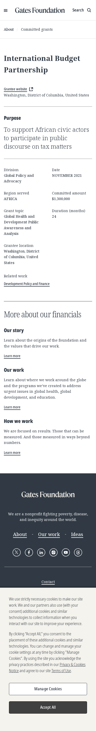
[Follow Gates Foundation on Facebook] (29, 552)
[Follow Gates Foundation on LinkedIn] (41, 552)
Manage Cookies (48, 689)
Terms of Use (61, 670)
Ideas (77, 534)
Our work (49, 534)
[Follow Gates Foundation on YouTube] (65, 552)
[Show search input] (82, 10)
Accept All (48, 707)
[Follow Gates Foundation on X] (16, 552)
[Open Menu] (5, 10)
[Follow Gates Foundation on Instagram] (53, 552)
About (9, 29)
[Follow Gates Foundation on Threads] (78, 552)
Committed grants (37, 29)
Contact (48, 581)
